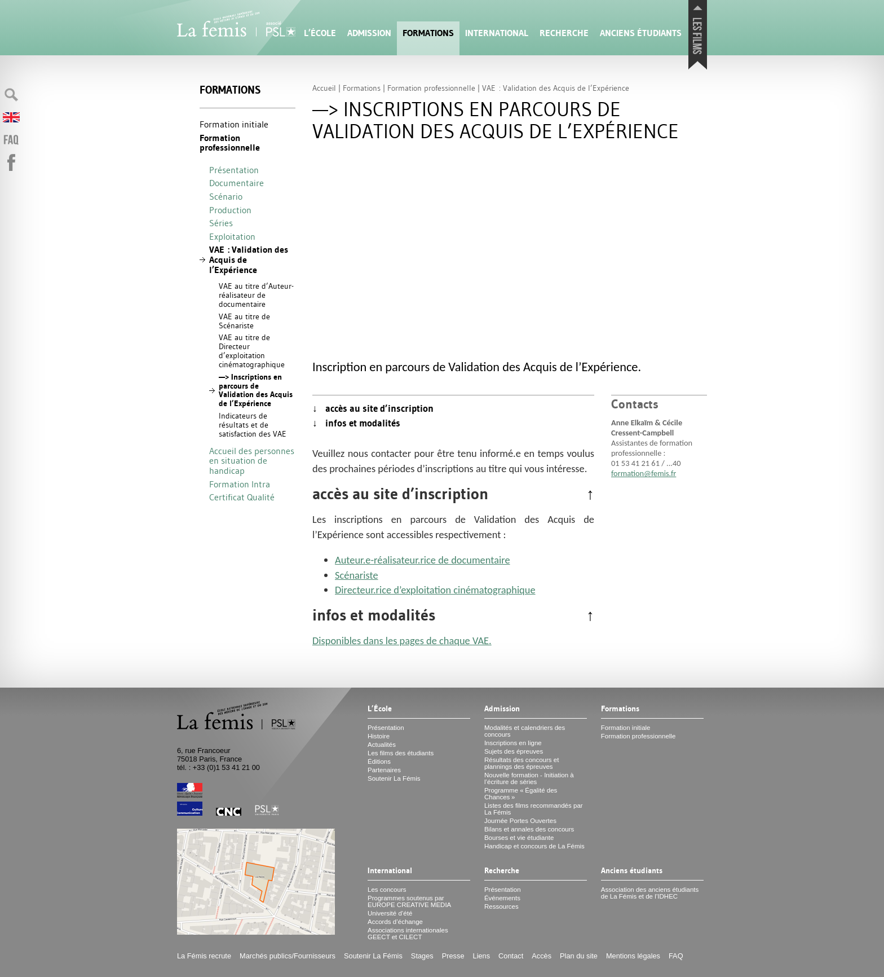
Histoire (379, 736)
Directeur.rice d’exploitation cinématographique (435, 589)
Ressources (501, 906)
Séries (221, 222)
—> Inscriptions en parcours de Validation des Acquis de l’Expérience (256, 390)
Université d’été (390, 913)
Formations (428, 33)
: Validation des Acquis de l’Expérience (248, 259)
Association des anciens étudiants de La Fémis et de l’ (650, 893)
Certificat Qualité (242, 497)
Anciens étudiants (641, 33)
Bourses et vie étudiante (519, 837)
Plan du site (579, 956)
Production (230, 209)
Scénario (225, 196)
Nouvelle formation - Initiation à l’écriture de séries (529, 778)
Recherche (564, 33)
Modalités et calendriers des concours (524, 731)
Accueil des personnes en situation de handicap (251, 460)
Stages (422, 956)
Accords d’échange (395, 921)
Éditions (379, 761)
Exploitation (232, 236)
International (496, 33)
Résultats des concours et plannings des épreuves (521, 763)
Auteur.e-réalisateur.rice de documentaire (422, 559)
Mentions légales (633, 956)
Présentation (234, 169)
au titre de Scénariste (244, 321)
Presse (453, 956)
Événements (502, 898)
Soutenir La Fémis (394, 778)
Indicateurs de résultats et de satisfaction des (252, 425)
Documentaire (236, 182)
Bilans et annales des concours (529, 829)
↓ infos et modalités (356, 423)
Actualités (382, 744)
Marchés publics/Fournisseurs (287, 956)
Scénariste (356, 575)
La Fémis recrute (204, 956)
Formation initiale (234, 124)
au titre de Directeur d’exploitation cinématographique (252, 350)
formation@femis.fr (643, 473)
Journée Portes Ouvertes (520, 820)
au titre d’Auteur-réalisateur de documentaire (256, 295)
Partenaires (384, 770)
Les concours (387, 889)
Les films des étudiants (401, 753)
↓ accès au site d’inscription (373, 408)
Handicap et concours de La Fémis (534, 846)
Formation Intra (239, 484)
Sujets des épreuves (513, 751)
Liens (481, 956)
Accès (541, 956)
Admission (369, 33)
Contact (510, 956)
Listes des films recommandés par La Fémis (533, 809)
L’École (320, 33)
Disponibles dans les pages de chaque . (402, 640)
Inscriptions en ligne (513, 743)
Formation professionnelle (230, 143)
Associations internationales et (408, 933)
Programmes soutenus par (409, 901)
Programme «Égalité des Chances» (520, 793)
